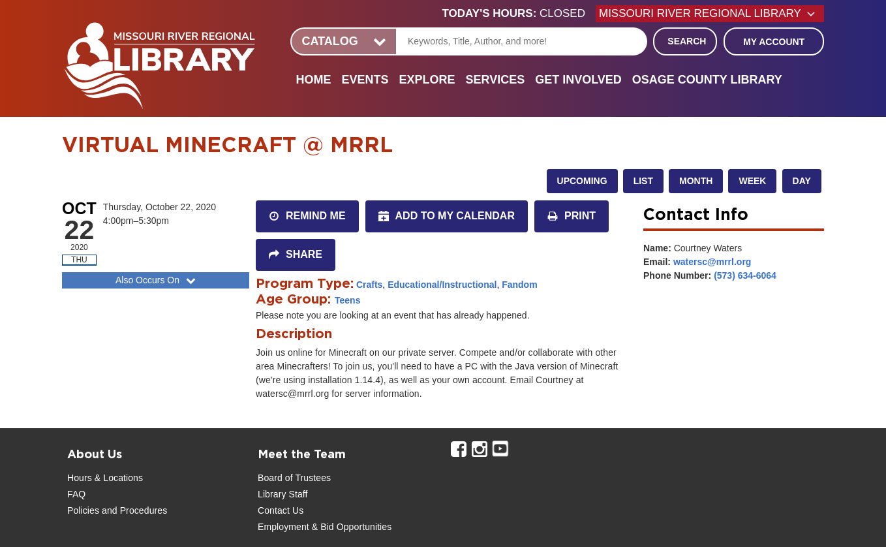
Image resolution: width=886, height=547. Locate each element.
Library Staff (283, 494)
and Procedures (133, 510)
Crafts (369, 284)
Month (695, 181)
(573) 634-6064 (745, 275)
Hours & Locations (105, 478)
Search (686, 41)
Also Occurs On (156, 280)
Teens (347, 300)
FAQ (76, 494)
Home (313, 79)
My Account (773, 42)
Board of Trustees (294, 478)
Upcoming (582, 181)
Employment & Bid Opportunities (324, 527)
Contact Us (280, 510)
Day (802, 181)
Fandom (519, 284)
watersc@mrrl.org (712, 262)
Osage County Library (707, 79)
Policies (83, 510)
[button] (519, 13)
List (643, 181)
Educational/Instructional (442, 284)
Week (752, 181)
